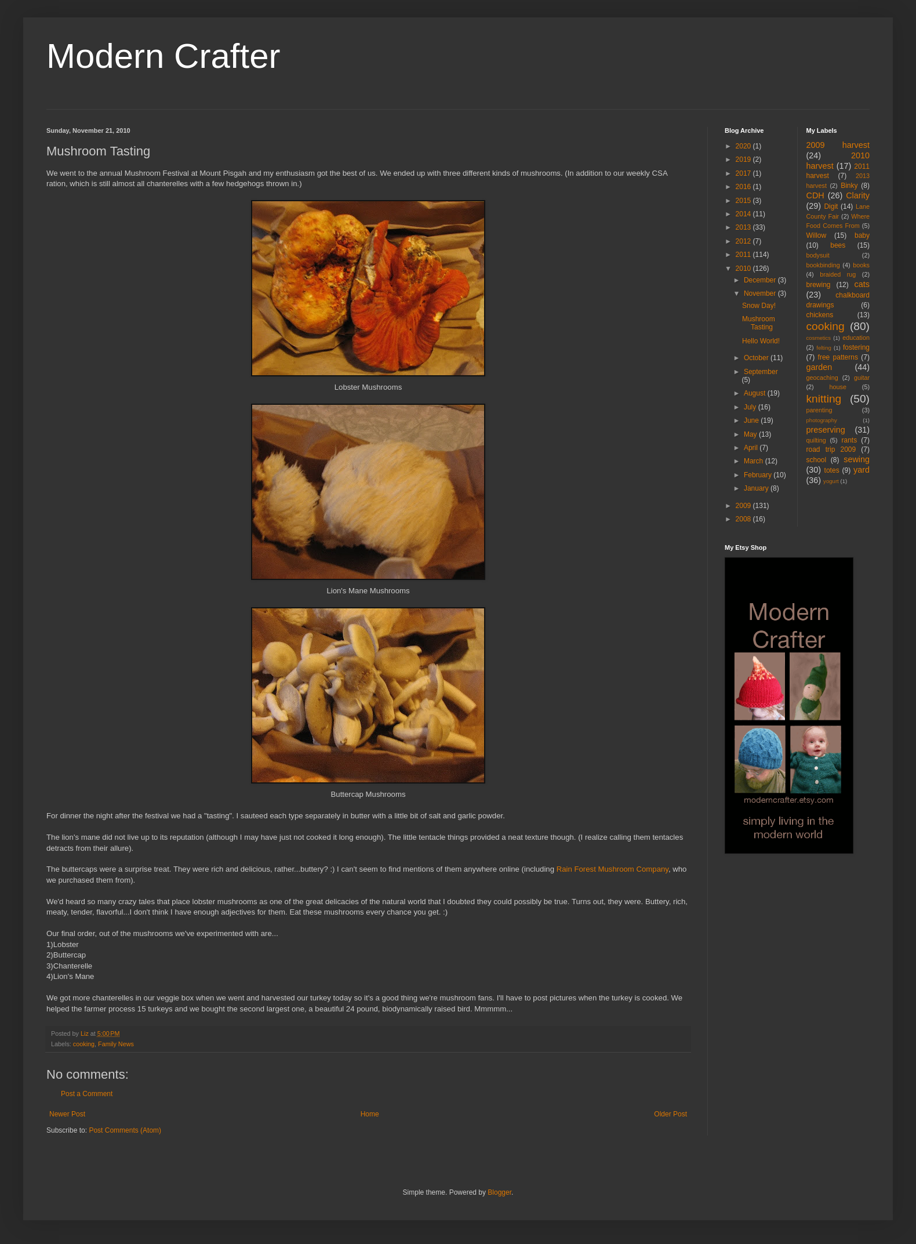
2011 (744, 255)
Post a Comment (86, 1094)
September (761, 372)
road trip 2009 (831, 449)
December (761, 280)
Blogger (499, 1192)
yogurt (831, 481)
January (757, 488)
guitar (862, 377)
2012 (744, 241)
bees (837, 245)
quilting (816, 440)
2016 (744, 187)
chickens (820, 315)
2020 (744, 146)
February (758, 475)
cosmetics (818, 338)
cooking (83, 1043)
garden (819, 367)
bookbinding (823, 265)
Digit (831, 206)
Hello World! (761, 341)
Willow (816, 235)
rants (849, 440)
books (861, 265)
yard (861, 469)
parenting (819, 410)
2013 (744, 227)
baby (862, 235)
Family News (116, 1043)
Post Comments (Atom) (125, 1130)
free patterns (838, 357)
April (751, 448)
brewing (818, 285)
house (838, 386)
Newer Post (67, 1114)
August (756, 393)
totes (831, 470)
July (751, 407)
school (816, 460)
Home (370, 1114)
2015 (744, 201)
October (757, 358)
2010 (744, 268)
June (752, 420)
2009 (744, 506)
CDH (815, 195)
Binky (849, 186)
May (751, 434)
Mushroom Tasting (758, 323)
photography (821, 420)
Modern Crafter (163, 56)
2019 (744, 159)
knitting (824, 399)
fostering (856, 347)
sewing (857, 459)
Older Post (670, 1114)
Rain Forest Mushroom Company (612, 869)
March (754, 461)
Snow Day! (759, 306)
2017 (744, 173)
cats (862, 284)
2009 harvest (838, 145)
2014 (744, 214)
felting (823, 347)
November (761, 293)
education (856, 337)
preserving (825, 429)
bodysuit (818, 255)
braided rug (838, 274)
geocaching (822, 377)
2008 (744, 519)
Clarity (858, 195)
